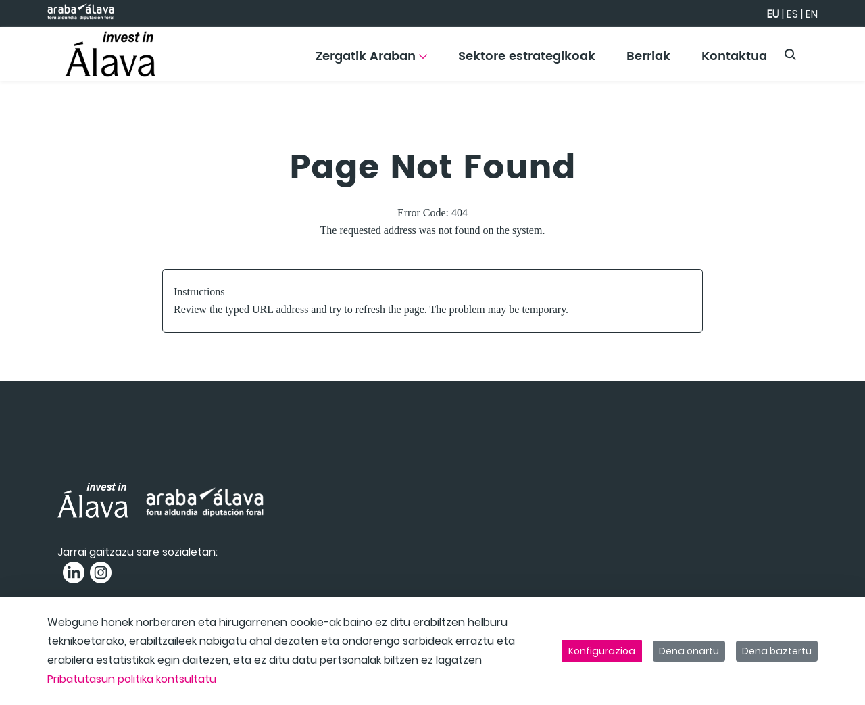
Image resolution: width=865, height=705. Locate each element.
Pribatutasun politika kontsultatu (131, 679)
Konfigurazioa (601, 651)
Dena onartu (689, 651)
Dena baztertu (777, 651)
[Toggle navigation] (831, 50)
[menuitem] (371, 61)
